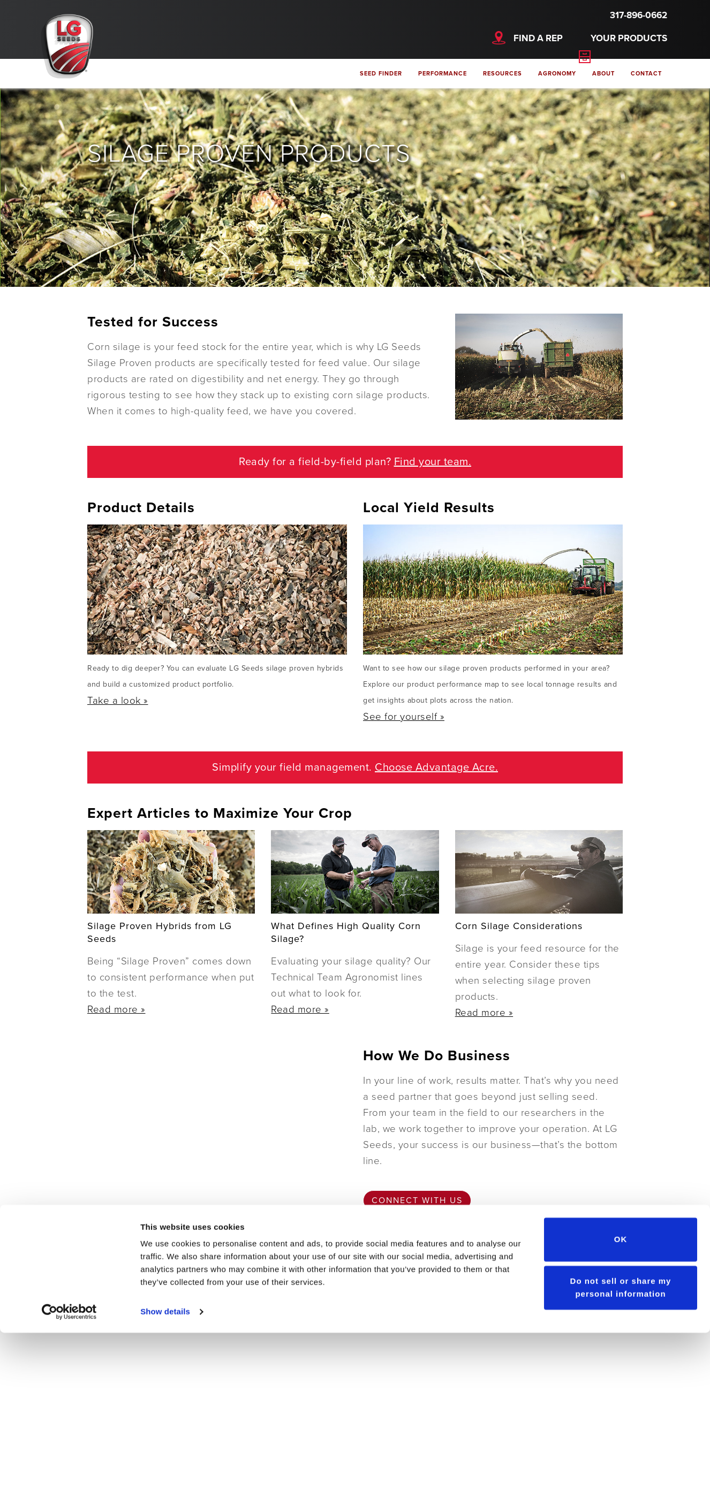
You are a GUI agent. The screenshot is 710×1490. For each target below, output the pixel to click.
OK (621, 1396)
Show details (165, 1468)
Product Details (141, 507)
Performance (442, 73)
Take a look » (117, 700)
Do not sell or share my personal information (620, 1444)
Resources (502, 73)
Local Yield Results (429, 507)
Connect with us (417, 1200)
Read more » (116, 1009)
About (603, 73)
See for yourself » (403, 717)
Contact (646, 73)
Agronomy (557, 73)
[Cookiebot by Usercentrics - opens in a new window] (69, 1469)
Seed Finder (381, 73)
